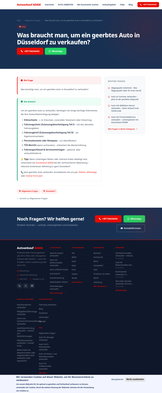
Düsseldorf (98, 265)
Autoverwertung (57, 278)
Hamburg (98, 282)
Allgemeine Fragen (32, 20)
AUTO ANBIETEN (65, 4)
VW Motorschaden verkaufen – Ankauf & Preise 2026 (123, 254)
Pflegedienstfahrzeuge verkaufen (26, 313)
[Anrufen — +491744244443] (19, 285)
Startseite (49, 4)
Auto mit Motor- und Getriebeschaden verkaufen (48, 356)
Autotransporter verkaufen (24, 306)
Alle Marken (78, 282)
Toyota (75, 274)
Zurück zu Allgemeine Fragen (32, 198)
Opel (74, 265)
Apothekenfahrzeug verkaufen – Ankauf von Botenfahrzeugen (25, 332)
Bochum (97, 253)
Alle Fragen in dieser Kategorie (122, 129)
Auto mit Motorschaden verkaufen (56, 263)
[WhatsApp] (25, 285)
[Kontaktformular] (32, 285)
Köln (96, 269)
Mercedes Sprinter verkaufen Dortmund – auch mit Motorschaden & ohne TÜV (124, 282)
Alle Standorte (101, 286)
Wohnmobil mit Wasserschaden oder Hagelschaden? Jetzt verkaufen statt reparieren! (26, 355)
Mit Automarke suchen (88, 4)
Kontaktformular (131, 228)
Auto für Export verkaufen (56, 254)
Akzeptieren (117, 380)
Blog (131, 4)
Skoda (74, 278)
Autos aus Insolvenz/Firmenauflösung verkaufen (26, 321)
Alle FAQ (43, 373)
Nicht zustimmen (135, 380)
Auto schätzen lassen (59, 269)
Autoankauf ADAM (44, 162)
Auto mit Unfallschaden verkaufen (45, 366)
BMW (74, 257)
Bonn (96, 261)
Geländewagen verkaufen (56, 287)
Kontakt (42, 321)
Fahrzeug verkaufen (47, 304)
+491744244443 (148, 4)
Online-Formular (34, 175)
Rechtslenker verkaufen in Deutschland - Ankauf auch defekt (123, 273)
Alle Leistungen (57, 293)
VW (73, 253)
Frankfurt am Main (102, 274)
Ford (74, 269)
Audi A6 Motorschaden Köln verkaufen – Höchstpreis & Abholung (124, 263)
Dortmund (98, 257)
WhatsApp (56, 51)
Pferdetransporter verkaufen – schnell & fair (25, 343)
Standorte (43, 313)
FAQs (122, 4)
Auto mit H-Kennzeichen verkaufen (44, 347)
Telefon (82, 172)
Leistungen (44, 317)
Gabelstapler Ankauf (59, 282)
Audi (74, 261)
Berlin (96, 278)
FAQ (18, 20)
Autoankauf (29, 4)
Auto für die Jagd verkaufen (46, 338)
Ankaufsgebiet (109, 4)
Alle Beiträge (121, 290)
